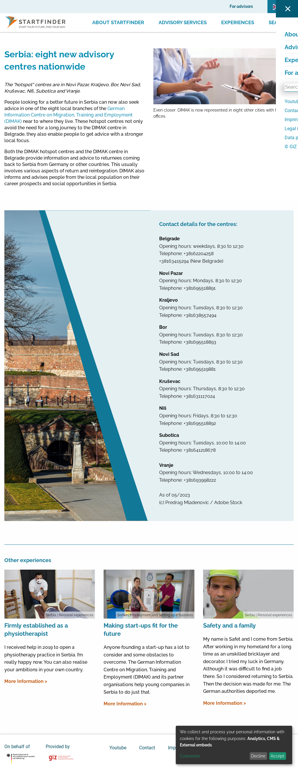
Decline (258, 756)
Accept (277, 756)
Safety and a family (229, 625)
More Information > (25, 681)
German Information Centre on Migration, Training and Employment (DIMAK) (68, 115)
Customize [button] (190, 756)
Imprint (175, 747)
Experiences (237, 22)
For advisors (241, 6)
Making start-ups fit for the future (141, 629)
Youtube (117, 747)
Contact (147, 747)
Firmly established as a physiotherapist (36, 629)
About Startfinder (118, 22)
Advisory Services (183, 22)
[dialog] (234, 745)
